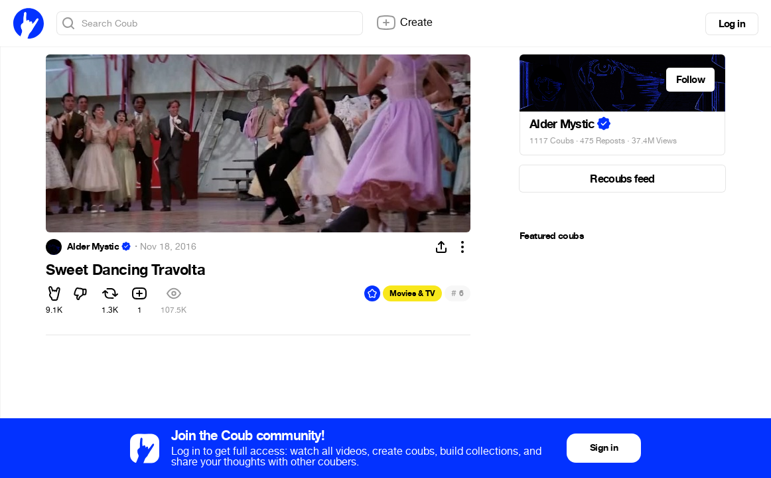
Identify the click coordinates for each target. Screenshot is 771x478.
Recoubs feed (622, 179)
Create (404, 22)
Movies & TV (412, 293)
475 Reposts (602, 140)
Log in (732, 24)
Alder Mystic (93, 247)
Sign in (604, 447)
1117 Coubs (551, 140)
